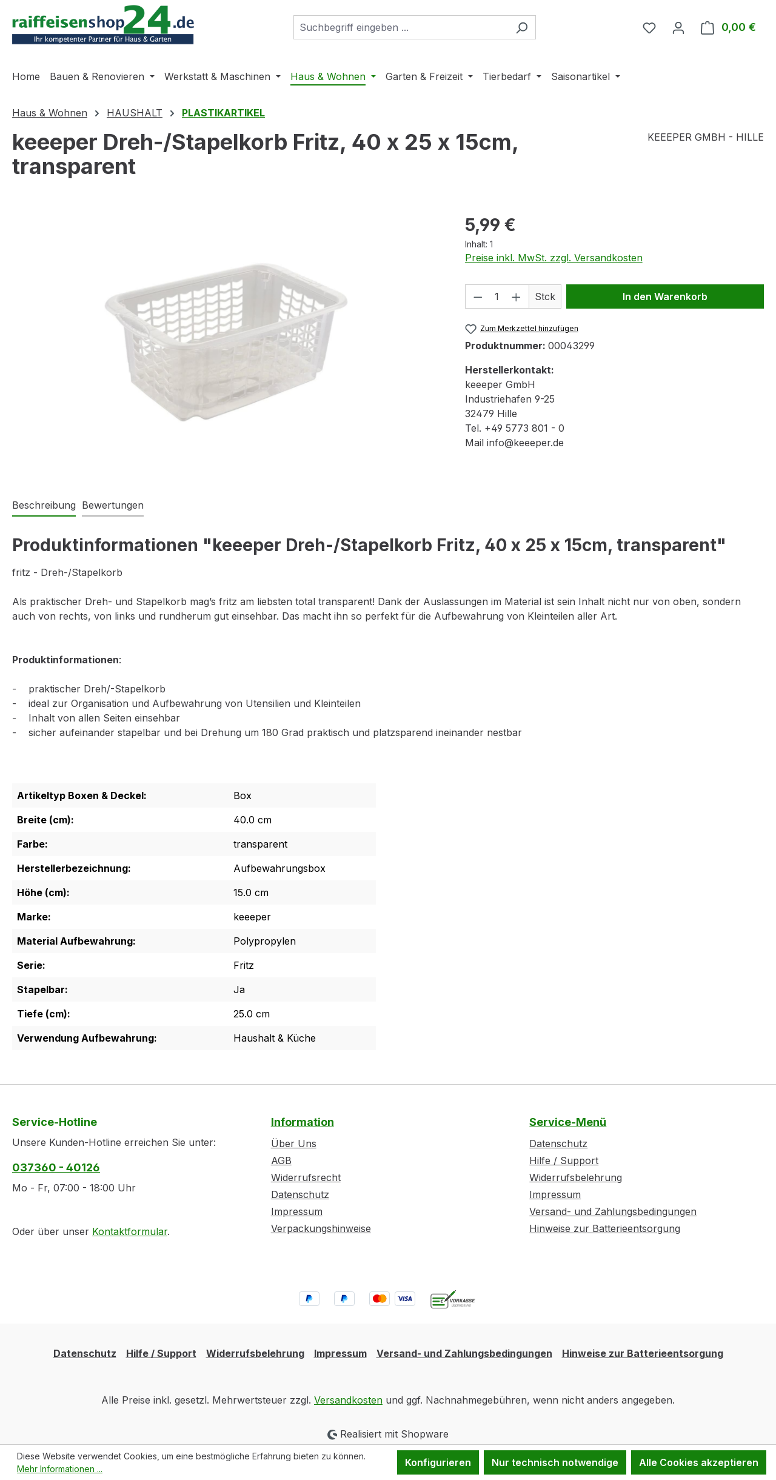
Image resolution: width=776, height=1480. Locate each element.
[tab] (44, 506)
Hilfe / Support (563, 1160)
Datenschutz (300, 1194)
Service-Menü (567, 1122)
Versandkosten (348, 1400)
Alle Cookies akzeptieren (698, 1462)
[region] (226, 342)
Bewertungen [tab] (113, 505)
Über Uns (293, 1143)
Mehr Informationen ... (59, 1469)
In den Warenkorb (665, 296)
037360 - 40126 (56, 1167)
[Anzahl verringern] (477, 296)
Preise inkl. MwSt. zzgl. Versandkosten (554, 258)
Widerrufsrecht (306, 1177)
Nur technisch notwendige (555, 1462)
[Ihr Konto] (678, 27)
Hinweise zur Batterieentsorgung (604, 1228)
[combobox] (400, 27)
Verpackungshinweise (321, 1228)
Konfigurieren (438, 1462)
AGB (281, 1160)
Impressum (297, 1211)
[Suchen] (521, 27)
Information (302, 1122)
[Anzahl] (496, 296)
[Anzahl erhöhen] (516, 296)
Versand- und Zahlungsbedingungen (613, 1211)
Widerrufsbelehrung (575, 1177)
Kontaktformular (129, 1231)
